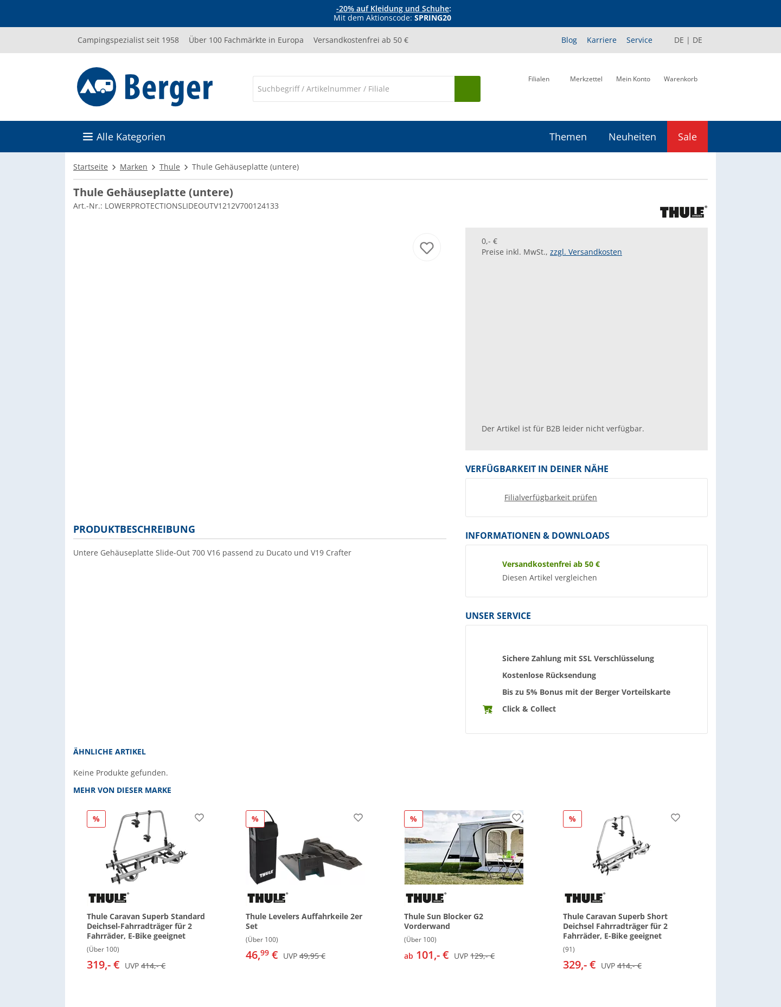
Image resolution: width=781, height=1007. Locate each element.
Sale (687, 136)
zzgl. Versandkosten (586, 252)
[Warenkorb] (680, 87)
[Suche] (353, 89)
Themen (568, 136)
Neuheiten (632, 136)
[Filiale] (538, 87)
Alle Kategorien (131, 136)
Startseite (90, 167)
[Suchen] (467, 89)
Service (639, 40)
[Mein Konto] (633, 87)
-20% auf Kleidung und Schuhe (392, 8)
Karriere (602, 40)
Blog (569, 40)
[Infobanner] (393, 13)
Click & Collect (529, 708)
